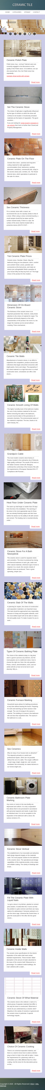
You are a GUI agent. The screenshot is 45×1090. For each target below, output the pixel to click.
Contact (36, 12)
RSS (32, 1084)
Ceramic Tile (23, 5)
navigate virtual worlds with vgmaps (18, 76)
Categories (16, 12)
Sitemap (27, 12)
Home (7, 12)
